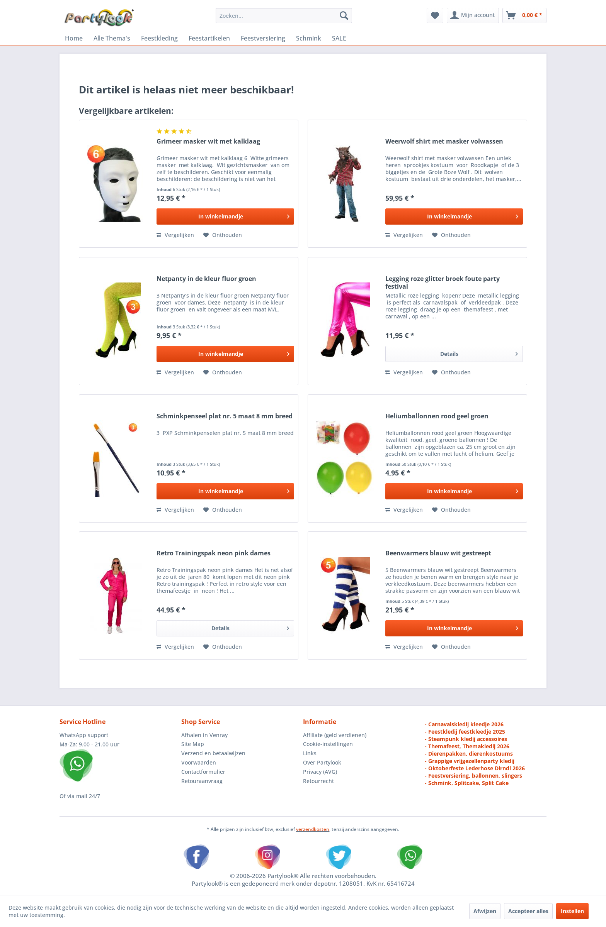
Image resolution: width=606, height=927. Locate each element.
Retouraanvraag (202, 781)
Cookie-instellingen (328, 744)
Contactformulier (203, 771)
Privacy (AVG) (320, 771)
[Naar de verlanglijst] (222, 235)
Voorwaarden (198, 762)
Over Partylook (322, 762)
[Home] (74, 38)
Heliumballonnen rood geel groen (437, 416)
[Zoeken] (344, 15)
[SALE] (339, 38)
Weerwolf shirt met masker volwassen (444, 141)
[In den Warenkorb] (225, 216)
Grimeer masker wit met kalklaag (208, 141)
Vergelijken (175, 235)
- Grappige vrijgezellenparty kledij (469, 761)
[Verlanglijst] (435, 15)
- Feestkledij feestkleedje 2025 (465, 731)
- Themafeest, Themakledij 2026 (467, 746)
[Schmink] (309, 38)
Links (310, 753)
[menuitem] (284, 15)
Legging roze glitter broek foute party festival (442, 282)
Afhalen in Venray (204, 735)
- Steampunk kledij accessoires (466, 739)
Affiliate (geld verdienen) (334, 735)
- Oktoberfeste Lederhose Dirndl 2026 (475, 768)
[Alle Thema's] (112, 38)
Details (479, 352)
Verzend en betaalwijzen (213, 753)
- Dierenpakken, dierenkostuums (469, 753)
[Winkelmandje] (524, 15)
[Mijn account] (473, 15)
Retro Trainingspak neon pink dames (214, 553)
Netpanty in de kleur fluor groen (206, 279)
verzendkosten (312, 829)
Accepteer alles (528, 911)
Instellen (572, 911)
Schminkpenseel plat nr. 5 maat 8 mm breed (225, 416)
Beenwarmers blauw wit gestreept (438, 553)
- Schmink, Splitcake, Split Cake (467, 783)
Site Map (192, 744)
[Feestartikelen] (209, 38)
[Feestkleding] (159, 38)
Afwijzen (484, 911)
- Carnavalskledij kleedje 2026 (464, 724)
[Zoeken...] (284, 15)
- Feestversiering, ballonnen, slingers (473, 775)
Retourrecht (318, 781)
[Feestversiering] (263, 38)
